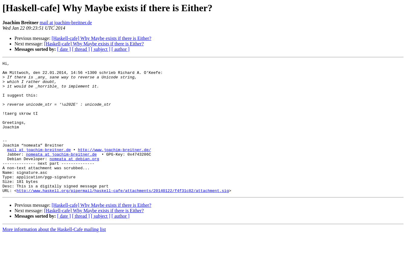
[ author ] (121, 49)
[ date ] (64, 49)
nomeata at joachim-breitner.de (61, 173)
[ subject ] (100, 49)
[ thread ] (81, 49)
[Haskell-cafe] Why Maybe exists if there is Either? (101, 38)
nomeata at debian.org (74, 178)
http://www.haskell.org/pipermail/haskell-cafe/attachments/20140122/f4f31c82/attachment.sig (123, 217)
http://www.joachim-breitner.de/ (114, 167)
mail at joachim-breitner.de (66, 22)
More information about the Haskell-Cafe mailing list (54, 255)
